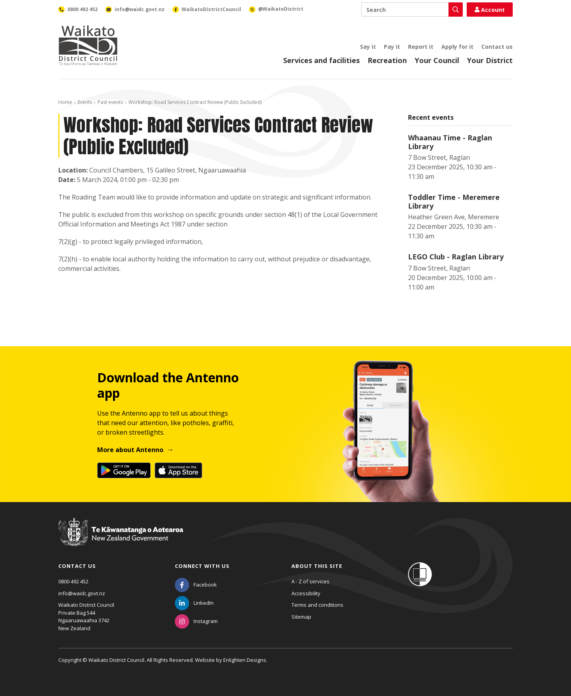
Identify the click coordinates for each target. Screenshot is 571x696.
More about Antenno (130, 449)
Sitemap (301, 616)
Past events (110, 102)
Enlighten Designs (244, 659)
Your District (490, 60)
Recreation (387, 60)
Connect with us (202, 565)
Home (65, 102)
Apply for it (457, 46)
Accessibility (305, 593)
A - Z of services (310, 581)
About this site (316, 565)
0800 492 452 (73, 581)
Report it (420, 46)
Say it (368, 46)
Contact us (497, 46)
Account (490, 9)
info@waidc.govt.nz (81, 593)
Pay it (392, 46)
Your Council (437, 60)
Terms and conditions (317, 604)
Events (85, 102)
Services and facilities (321, 60)
